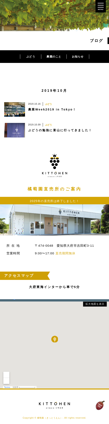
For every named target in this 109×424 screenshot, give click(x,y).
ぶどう (30, 56)
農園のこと (53, 56)
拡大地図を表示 (95, 304)
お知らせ (78, 56)
